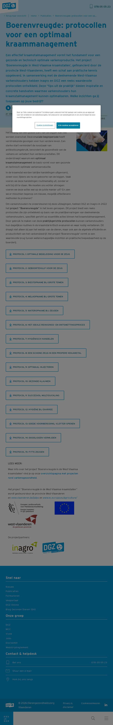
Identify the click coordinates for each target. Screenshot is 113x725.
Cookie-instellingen (45, 125)
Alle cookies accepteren (68, 125)
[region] (56, 118)
